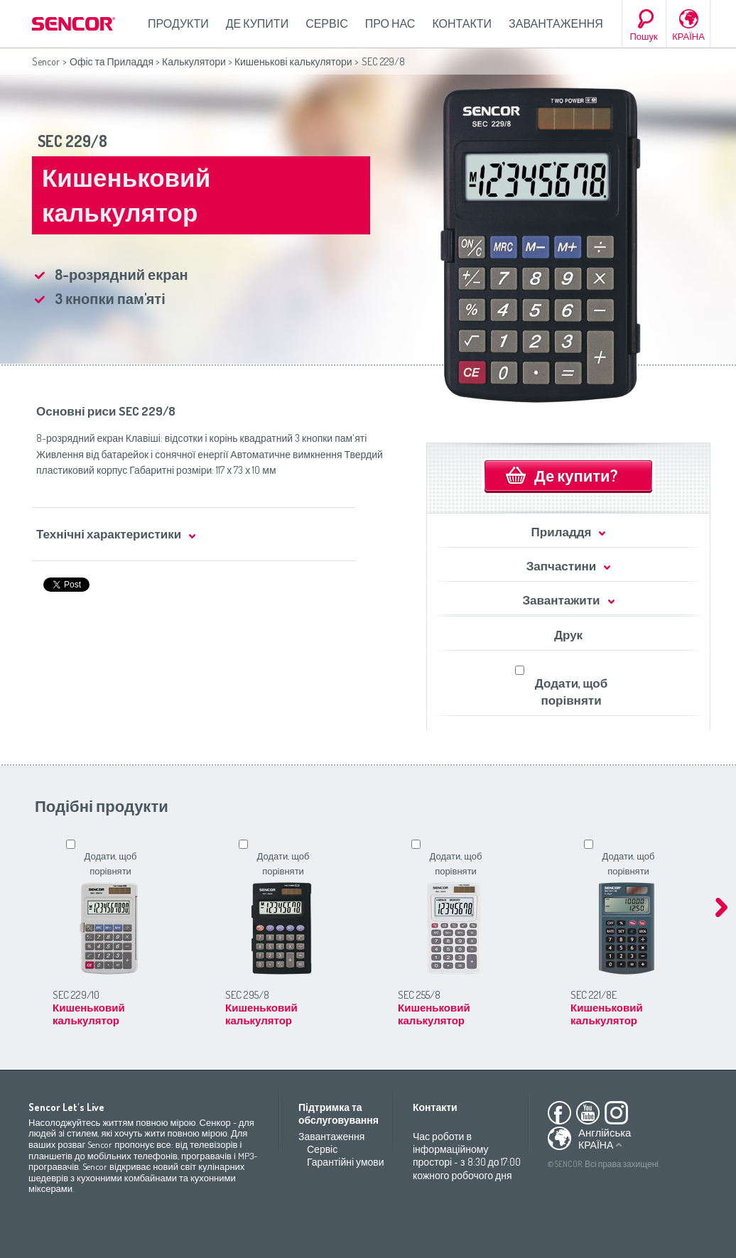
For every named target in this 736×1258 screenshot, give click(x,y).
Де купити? (575, 475)
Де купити (257, 23)
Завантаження (556, 23)
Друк (568, 634)
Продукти (178, 23)
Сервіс (326, 23)
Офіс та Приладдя (111, 61)
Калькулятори (194, 61)
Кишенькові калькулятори (293, 61)
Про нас (390, 23)
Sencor (46, 61)
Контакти (462, 23)
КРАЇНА (688, 36)
